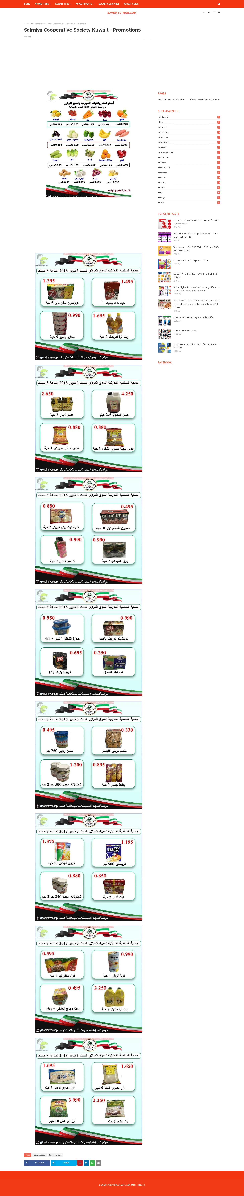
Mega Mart (189, 172)
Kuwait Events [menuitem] (84, 3)
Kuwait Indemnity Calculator (171, 99)
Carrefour (189, 127)
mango (189, 197)
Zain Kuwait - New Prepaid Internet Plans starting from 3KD (195, 235)
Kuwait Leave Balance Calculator (205, 99)
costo (189, 187)
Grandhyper (189, 142)
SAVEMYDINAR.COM (122, 12)
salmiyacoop (39, 1155)
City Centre (189, 132)
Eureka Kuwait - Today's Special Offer (193, 317)
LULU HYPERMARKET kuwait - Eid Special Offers (195, 275)
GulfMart (189, 147)
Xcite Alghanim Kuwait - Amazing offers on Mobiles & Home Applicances (196, 289)
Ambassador (189, 117)
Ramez (189, 182)
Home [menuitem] (27, 3)
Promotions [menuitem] (41, 3)
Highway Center (189, 152)
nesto (189, 202)
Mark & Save (189, 167)
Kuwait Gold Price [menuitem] (108, 3)
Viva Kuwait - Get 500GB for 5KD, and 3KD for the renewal (196, 249)
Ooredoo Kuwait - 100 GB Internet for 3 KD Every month (196, 222)
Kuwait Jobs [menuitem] (62, 3)
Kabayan (189, 162)
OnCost (189, 177)
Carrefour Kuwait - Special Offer (190, 260)
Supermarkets (37, 23)
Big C (189, 122)
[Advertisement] (88, 66)
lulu (189, 192)
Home (26, 23)
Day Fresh (189, 137)
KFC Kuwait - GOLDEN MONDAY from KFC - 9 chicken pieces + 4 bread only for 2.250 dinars (196, 304)
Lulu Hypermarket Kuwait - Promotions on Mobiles (196, 346)
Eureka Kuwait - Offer (185, 330)
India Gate (189, 157)
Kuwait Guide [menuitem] (131, 3)
